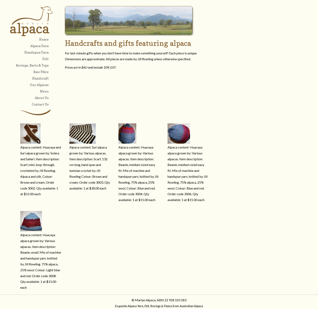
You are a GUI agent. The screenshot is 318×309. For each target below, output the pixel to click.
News (44, 91)
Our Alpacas (39, 85)
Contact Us (40, 104)
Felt (45, 59)
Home (44, 39)
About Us (42, 98)
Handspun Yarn (36, 52)
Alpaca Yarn (39, 46)
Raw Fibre (41, 72)
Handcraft (40, 78)
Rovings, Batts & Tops (32, 65)
